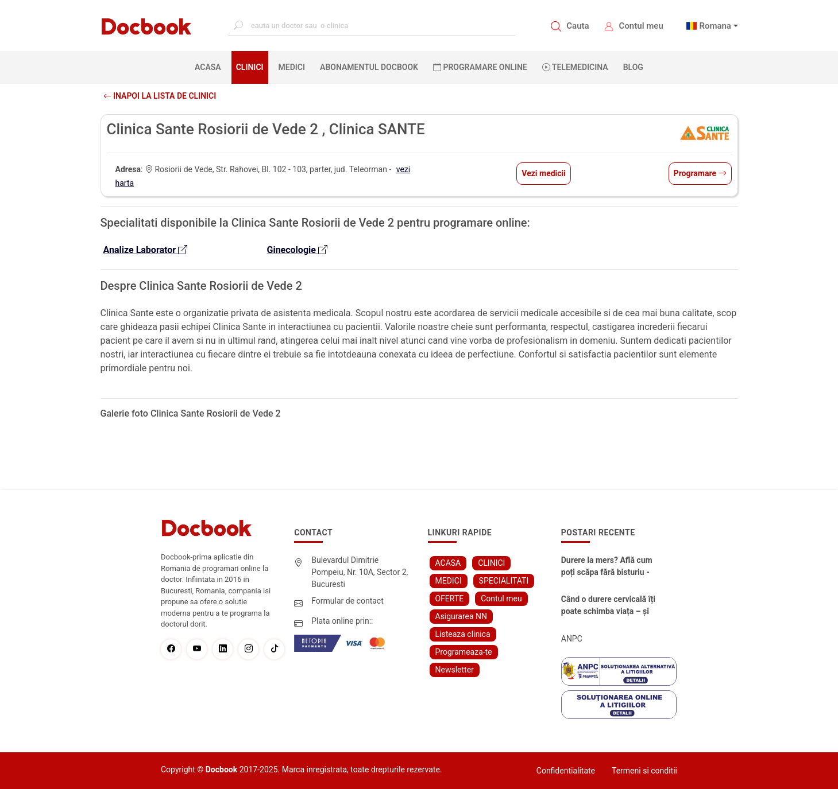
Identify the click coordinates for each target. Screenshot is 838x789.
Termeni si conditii (644, 770)
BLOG (633, 67)
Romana (715, 26)
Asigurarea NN (461, 616)
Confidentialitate (565, 770)
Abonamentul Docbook (369, 67)
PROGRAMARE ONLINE (480, 67)
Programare (700, 173)
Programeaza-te (463, 651)
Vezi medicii (544, 173)
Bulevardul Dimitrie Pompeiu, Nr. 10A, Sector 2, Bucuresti (359, 572)
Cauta (577, 26)
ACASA (210, 66)
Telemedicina (575, 67)
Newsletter (454, 669)
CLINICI (250, 67)
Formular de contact (347, 600)
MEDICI (292, 67)
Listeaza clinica (463, 634)
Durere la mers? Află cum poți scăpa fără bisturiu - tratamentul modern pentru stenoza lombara (610, 566)
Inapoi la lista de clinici (160, 95)
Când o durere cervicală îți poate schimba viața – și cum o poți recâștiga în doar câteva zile (608, 605)
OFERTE (449, 598)
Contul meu (641, 26)
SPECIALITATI (504, 580)
